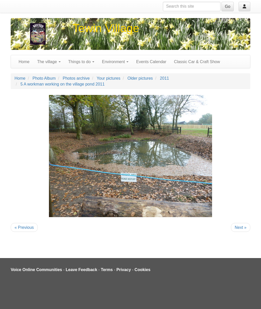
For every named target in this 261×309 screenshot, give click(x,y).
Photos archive (76, 78)
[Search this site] (191, 6)
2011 (164, 78)
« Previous (24, 227)
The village (49, 62)
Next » (240, 227)
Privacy (123, 270)
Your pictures (108, 78)
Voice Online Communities (36, 270)
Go (227, 6)
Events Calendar (151, 62)
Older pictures (140, 78)
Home (24, 62)
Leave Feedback (81, 270)
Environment (115, 62)
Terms (107, 270)
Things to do (81, 62)
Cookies (142, 270)
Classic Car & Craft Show (197, 62)
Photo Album (44, 78)
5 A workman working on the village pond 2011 (62, 84)
